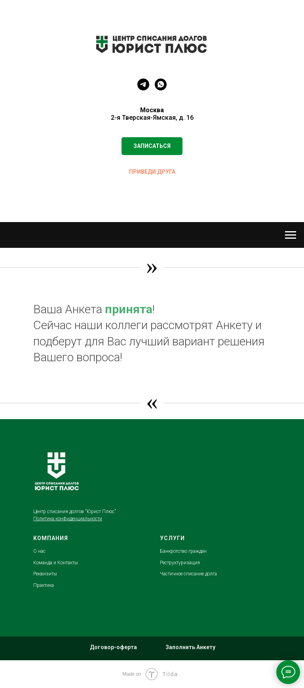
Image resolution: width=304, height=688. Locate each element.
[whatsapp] (161, 84)
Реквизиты (45, 574)
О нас (39, 551)
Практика (43, 585)
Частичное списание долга (188, 574)
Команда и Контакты (55, 562)
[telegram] (143, 84)
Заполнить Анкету (190, 647)
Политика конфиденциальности (67, 518)
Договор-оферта (113, 647)
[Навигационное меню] (290, 235)
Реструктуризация (180, 562)
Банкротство (174, 551)
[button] (152, 146)
